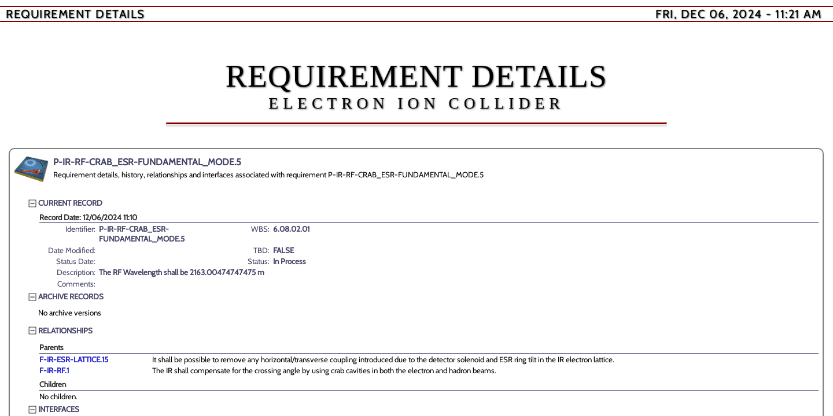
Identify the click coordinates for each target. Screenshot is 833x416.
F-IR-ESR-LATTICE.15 (73, 359)
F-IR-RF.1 (54, 370)
